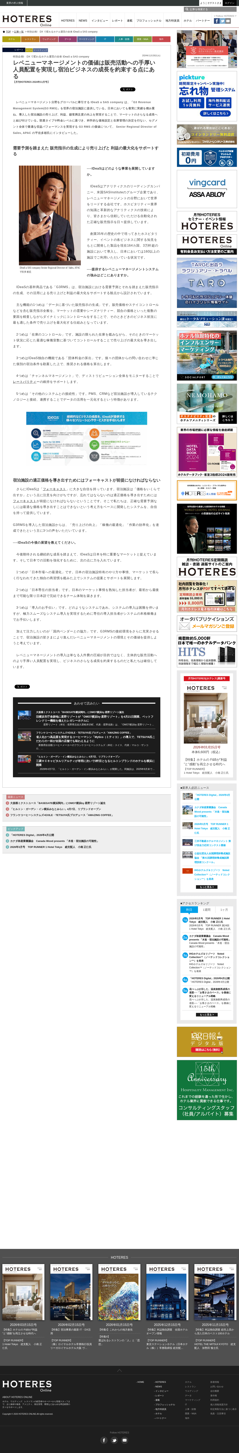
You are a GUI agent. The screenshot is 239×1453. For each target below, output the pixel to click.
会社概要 (214, 1391)
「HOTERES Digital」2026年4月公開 (32, 835)
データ (68, 39)
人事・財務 (124, 39)
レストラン (30, 39)
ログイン (229, 3)
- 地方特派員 (160, 1409)
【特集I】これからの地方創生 (115, 1329)
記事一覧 (19, 31)
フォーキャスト (54, 489)
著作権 (213, 1395)
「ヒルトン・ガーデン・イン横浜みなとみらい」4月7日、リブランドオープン (78, 756)
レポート (117, 20)
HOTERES (68, 20)
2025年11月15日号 (215, 1325)
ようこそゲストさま (211, 3)
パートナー (203, 20)
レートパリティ (24, 381)
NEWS (83, 20)
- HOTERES (160, 1382)
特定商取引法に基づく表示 (223, 1409)
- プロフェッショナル (164, 1404)
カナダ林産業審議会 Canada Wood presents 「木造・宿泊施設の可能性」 (54, 841)
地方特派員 (172, 20)
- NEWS (158, 1386)
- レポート (159, 1395)
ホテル (188, 20)
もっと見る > (207, 887)
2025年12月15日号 (167, 1325)
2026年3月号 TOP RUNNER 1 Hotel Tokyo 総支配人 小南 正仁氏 (50, 847)
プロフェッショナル (149, 20)
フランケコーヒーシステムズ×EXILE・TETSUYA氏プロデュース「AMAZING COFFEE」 (84, 732)
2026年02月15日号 (71, 1325)
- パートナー (160, 1418)
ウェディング (49, 39)
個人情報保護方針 (219, 1404)
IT (105, 39)
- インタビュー (161, 1391)
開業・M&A (142, 39)
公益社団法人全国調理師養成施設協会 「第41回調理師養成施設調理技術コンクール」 (212, 858)
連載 (129, 20)
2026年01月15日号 (119, 1325)
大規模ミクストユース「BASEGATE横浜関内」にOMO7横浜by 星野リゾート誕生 (80, 712)
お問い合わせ (216, 1386)
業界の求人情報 (14, 3)
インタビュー (99, 20)
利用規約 (214, 1400)
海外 (161, 39)
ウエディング (191, 1391)
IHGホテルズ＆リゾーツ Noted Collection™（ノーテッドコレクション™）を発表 (212, 874)
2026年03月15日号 (23, 1325)
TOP (8, 31)
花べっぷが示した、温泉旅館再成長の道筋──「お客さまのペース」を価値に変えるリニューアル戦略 (210, 993)
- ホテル (158, 1413)
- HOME (140, 1382)
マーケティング (86, 39)
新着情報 (214, 1382)
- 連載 (157, 1400)
